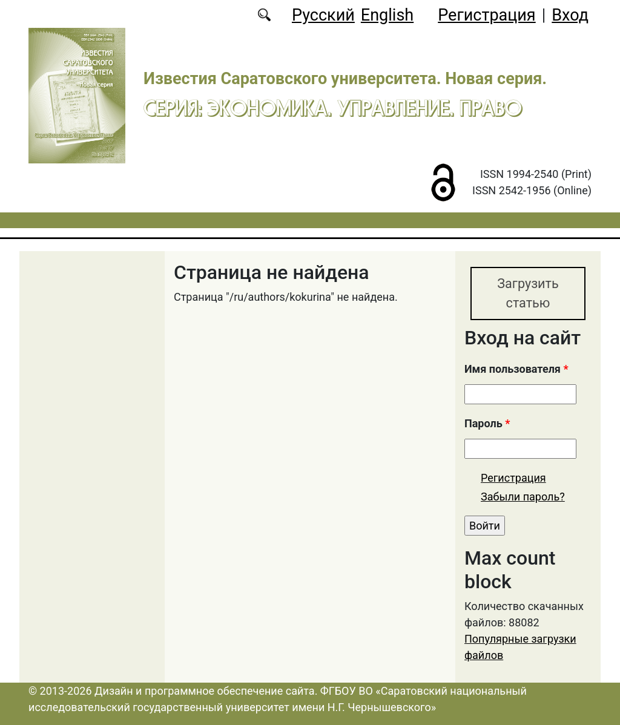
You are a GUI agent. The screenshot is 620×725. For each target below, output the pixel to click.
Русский (323, 15)
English (387, 15)
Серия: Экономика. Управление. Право (332, 107)
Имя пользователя (516, 368)
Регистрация (486, 15)
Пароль (487, 423)
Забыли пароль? (523, 496)
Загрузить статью (527, 293)
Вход (570, 15)
